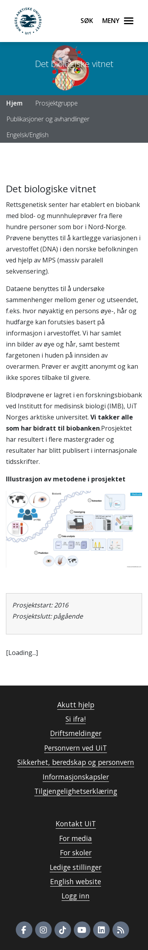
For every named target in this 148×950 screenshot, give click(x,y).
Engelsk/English (27, 134)
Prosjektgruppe (56, 103)
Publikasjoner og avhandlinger (48, 119)
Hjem (14, 103)
